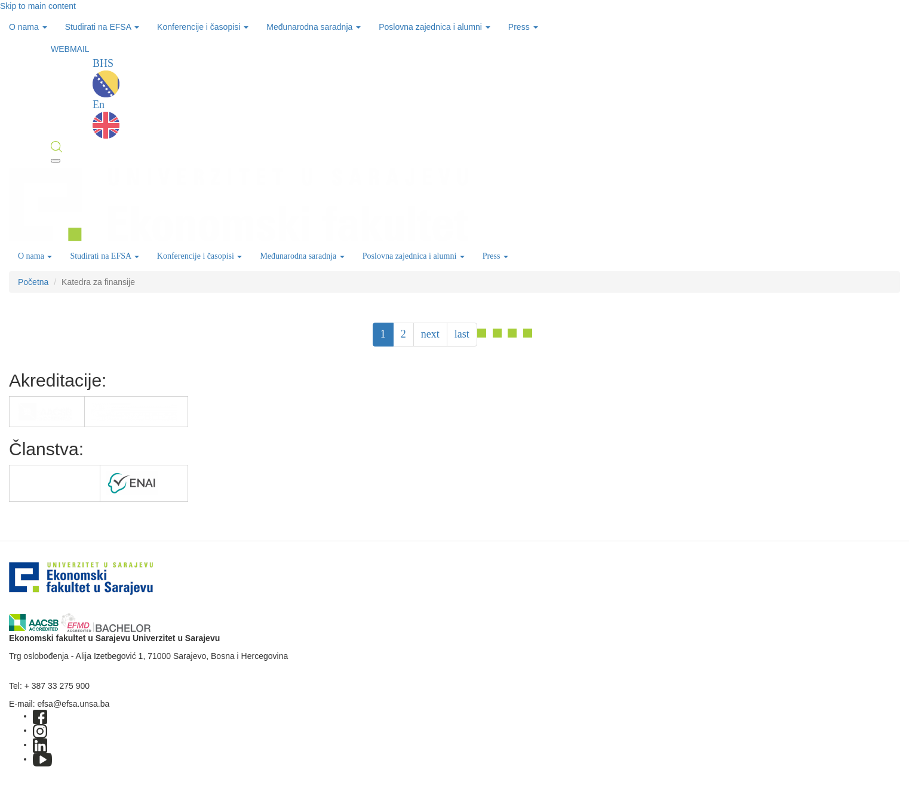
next (430, 334)
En (106, 119)
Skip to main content (38, 6)
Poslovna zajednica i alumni (434, 27)
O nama (28, 27)
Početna (33, 282)
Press (523, 27)
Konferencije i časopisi (202, 27)
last (461, 334)
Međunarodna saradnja (313, 27)
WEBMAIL (70, 49)
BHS (106, 77)
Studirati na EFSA (102, 27)
